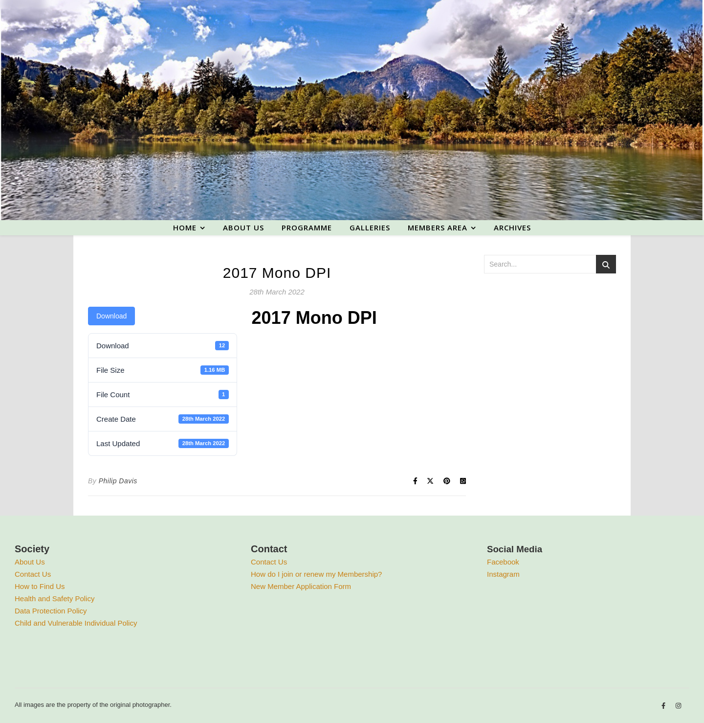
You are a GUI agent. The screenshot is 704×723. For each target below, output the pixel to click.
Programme (307, 227)
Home (185, 227)
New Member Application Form (301, 586)
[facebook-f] (664, 706)
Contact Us (33, 574)
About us (243, 227)
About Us (30, 562)
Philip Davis (118, 481)
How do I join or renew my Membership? (316, 574)
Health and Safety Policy (54, 598)
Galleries (370, 227)
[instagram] (678, 706)
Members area (437, 227)
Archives (512, 227)
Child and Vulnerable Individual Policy (76, 623)
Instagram (503, 574)
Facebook (503, 562)
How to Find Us (40, 586)
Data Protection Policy (51, 611)
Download (111, 316)
